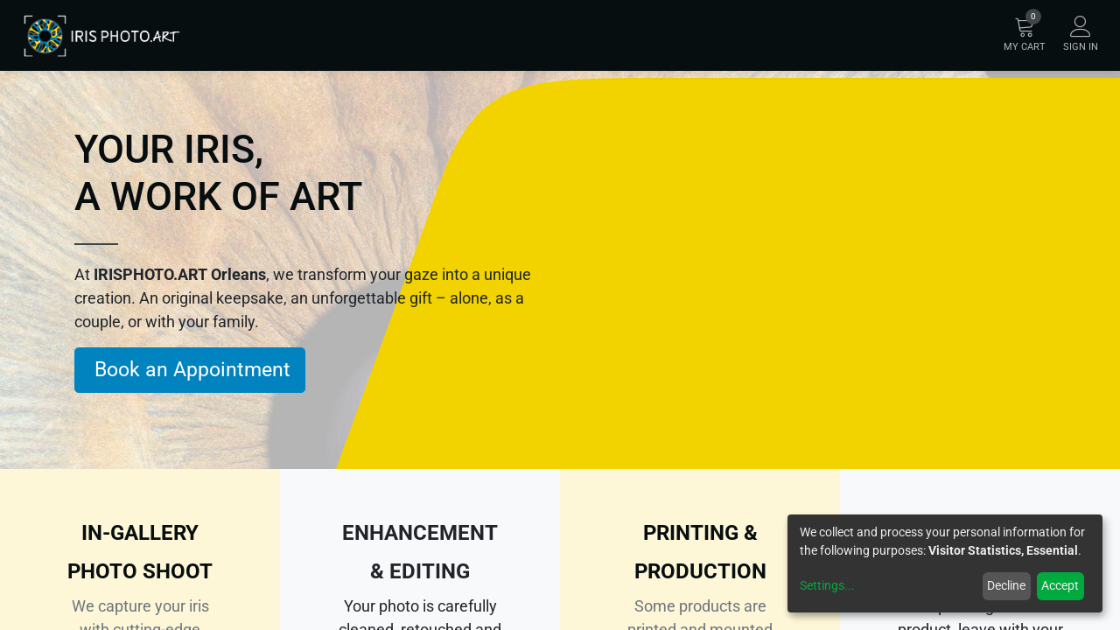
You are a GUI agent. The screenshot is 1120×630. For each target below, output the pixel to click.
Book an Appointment (189, 369)
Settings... (827, 585)
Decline (1006, 585)
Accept (1060, 585)
